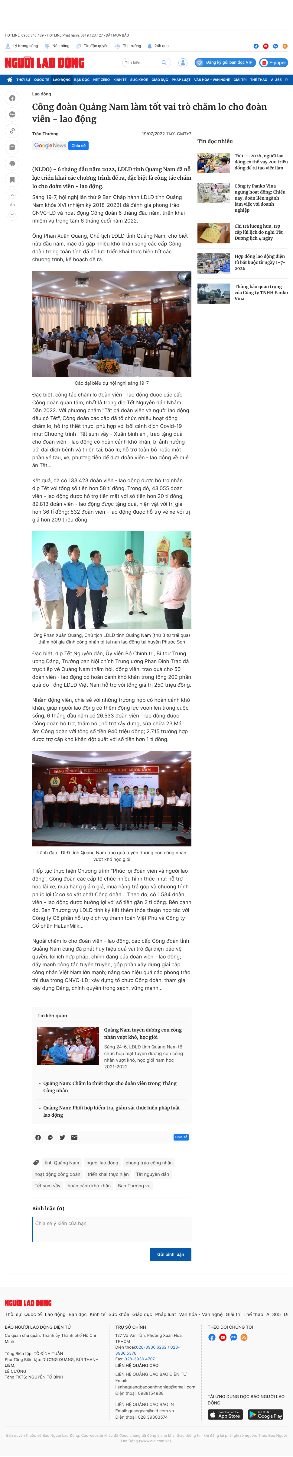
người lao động (102, 1163)
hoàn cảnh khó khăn (89, 1186)
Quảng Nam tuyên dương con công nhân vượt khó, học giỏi (143, 1033)
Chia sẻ (78, 145)
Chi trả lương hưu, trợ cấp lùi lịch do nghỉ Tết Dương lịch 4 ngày (259, 232)
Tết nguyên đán (152, 1174)
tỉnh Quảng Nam (61, 1163)
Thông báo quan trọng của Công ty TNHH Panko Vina (261, 292)
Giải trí (239, 80)
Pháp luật (181, 80)
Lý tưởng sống (21, 46)
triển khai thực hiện (108, 1174)
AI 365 (276, 80)
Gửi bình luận (170, 1254)
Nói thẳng (57, 46)
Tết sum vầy (47, 1186)
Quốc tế (41, 80)
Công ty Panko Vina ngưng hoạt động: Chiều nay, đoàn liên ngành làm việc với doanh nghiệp (260, 198)
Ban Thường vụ (134, 1186)
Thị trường (128, 46)
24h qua (158, 46)
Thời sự (23, 80)
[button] (12, 195)
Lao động (62, 80)
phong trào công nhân (149, 1163)
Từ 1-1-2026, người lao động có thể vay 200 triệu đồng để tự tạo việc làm (261, 162)
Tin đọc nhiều (215, 141)
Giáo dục (159, 80)
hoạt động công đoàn (57, 1174)
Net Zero (101, 80)
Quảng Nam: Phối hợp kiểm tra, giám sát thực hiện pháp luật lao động (111, 1111)
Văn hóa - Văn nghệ (212, 80)
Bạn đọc (82, 80)
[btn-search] (164, 62)
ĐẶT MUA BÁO (117, 35)
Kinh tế (120, 80)
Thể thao (258, 80)
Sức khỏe (139, 80)
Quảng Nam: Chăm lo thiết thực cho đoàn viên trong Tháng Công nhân (109, 1087)
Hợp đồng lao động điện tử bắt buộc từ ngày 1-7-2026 (260, 262)
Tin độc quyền (92, 46)
